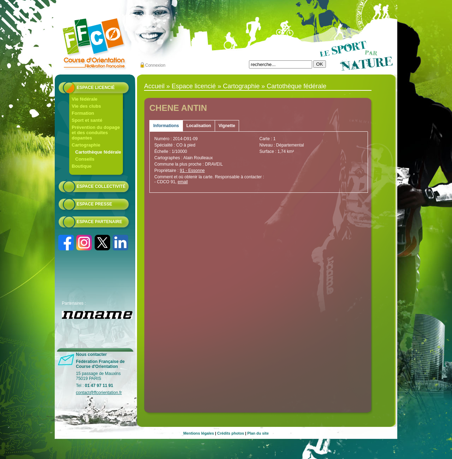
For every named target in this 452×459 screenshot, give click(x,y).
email (183, 181)
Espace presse (94, 204)
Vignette (227, 125)
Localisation (198, 125)
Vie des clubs (86, 106)
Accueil (154, 86)
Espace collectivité (101, 186)
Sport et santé (87, 120)
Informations (166, 125)
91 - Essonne (192, 170)
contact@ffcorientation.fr (99, 392)
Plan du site (258, 433)
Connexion (155, 65)
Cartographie (86, 145)
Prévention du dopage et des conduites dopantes (96, 133)
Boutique (81, 166)
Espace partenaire (99, 221)
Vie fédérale (84, 99)
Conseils (84, 159)
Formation (83, 113)
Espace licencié (96, 87)
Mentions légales (198, 433)
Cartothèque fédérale (98, 152)
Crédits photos (230, 433)
